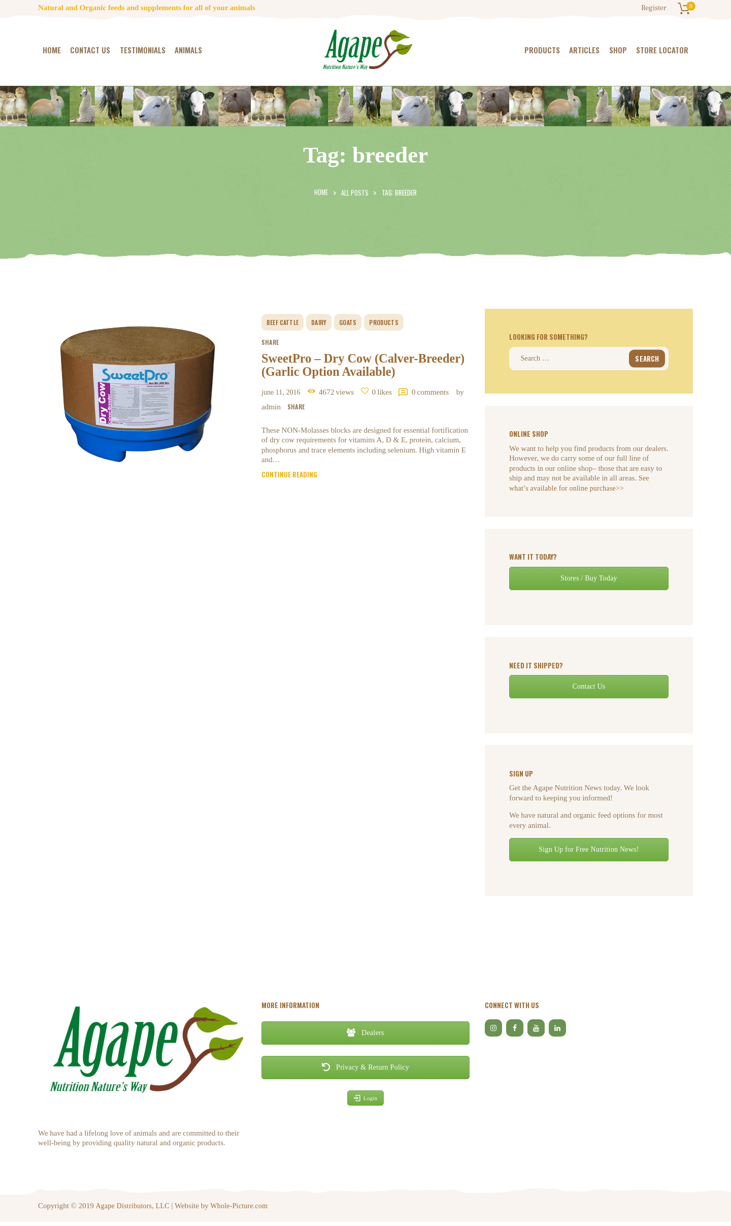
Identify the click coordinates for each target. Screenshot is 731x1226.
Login (365, 1101)
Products (395, 319)
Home (320, 192)
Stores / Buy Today (588, 582)
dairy (325, 319)
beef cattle (286, 319)
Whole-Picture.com (242, 1209)
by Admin (340, 429)
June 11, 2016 (284, 415)
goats (357, 319)
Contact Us (589, 690)
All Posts (355, 192)
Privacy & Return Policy (365, 1071)
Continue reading (291, 501)
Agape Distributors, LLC (133, 1209)
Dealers (365, 1036)
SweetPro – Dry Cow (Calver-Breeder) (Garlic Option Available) (353, 375)
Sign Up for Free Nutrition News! (589, 853)
